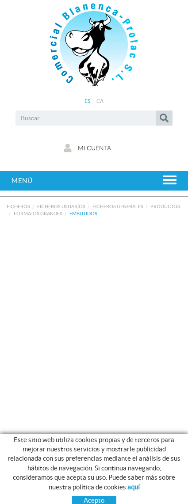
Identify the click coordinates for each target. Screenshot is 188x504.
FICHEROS (18, 206)
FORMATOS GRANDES (38, 213)
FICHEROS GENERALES (117, 206)
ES (87, 101)
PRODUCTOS (165, 206)
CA (100, 101)
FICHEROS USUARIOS (61, 206)
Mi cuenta (87, 148)
